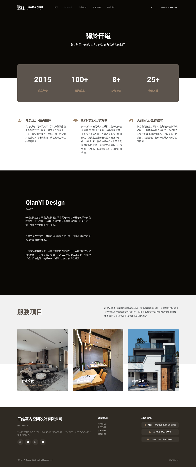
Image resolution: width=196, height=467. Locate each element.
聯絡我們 (111, 7)
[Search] (152, 7)
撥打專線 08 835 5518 (169, 7)
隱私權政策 (174, 460)
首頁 (56, 7)
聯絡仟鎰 (102, 434)
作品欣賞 (83, 7)
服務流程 (97, 7)
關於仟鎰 (68, 7)
